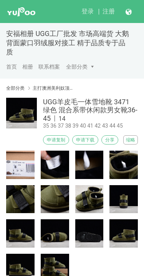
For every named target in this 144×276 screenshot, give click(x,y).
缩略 (130, 140)
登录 (87, 11)
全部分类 (77, 67)
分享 (109, 140)
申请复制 (56, 140)
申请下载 (85, 140)
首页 (11, 67)
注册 (109, 11)
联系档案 (49, 67)
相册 (27, 67)
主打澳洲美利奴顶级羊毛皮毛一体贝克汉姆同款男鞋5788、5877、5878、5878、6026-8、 (53, 88)
